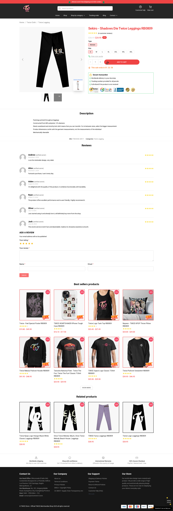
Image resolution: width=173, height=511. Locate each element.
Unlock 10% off (169, 501)
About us (57, 478)
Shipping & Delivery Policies (97, 478)
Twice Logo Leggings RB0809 (134, 436)
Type (90, 41)
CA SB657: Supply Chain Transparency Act (68, 491)
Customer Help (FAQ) (95, 491)
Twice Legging (44, 22)
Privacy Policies (59, 485)
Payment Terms (93, 481)
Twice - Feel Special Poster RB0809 (33, 323)
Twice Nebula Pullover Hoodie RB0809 (34, 371)
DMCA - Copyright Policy (62, 488)
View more (86, 388)
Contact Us (92, 488)
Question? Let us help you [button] (162, 508)
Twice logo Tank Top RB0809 (100, 323)
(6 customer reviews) (105, 33)
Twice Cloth (31, 22)
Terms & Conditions (61, 481)
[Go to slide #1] (46, 97)
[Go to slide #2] (58, 97)
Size (89, 48)
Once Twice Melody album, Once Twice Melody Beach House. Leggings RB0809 (69, 438)
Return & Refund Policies (96, 485)
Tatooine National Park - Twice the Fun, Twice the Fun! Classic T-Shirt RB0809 (67, 373)
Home (21, 22)
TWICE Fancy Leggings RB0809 (100, 436)
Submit (24, 275)
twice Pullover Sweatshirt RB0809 (136, 371)
